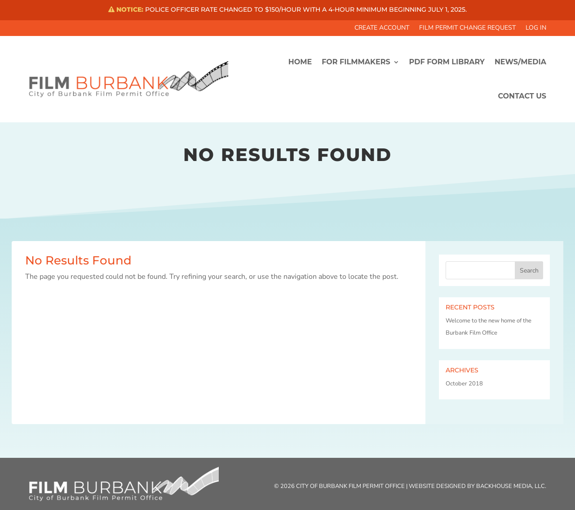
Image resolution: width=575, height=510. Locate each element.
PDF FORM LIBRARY (447, 62)
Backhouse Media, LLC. (511, 486)
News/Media (520, 62)
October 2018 (464, 384)
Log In (536, 28)
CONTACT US (522, 96)
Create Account (381, 28)
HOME (300, 62)
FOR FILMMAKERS (356, 62)
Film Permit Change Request (467, 28)
